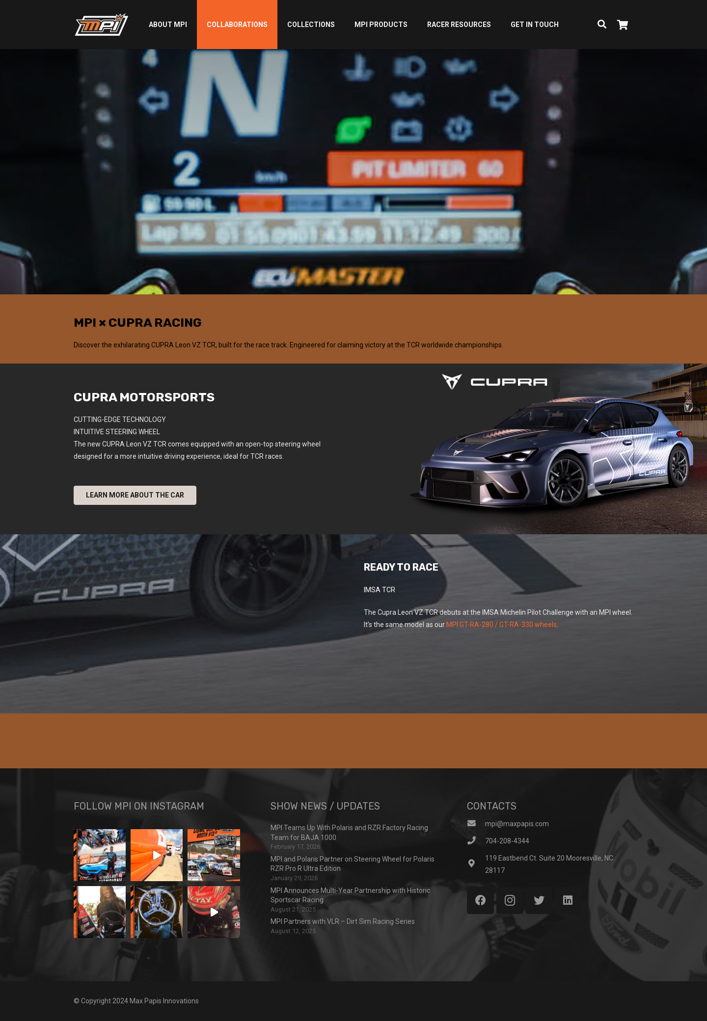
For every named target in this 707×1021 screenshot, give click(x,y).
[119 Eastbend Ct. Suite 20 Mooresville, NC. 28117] (476, 864)
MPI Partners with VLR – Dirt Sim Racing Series (343, 921)
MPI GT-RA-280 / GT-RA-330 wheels (501, 624)
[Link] (101, 24)
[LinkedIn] (567, 900)
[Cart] (622, 24)
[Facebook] (480, 900)
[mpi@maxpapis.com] (476, 824)
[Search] (602, 24)
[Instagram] (509, 900)
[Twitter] (538, 900)
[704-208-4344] (476, 841)
